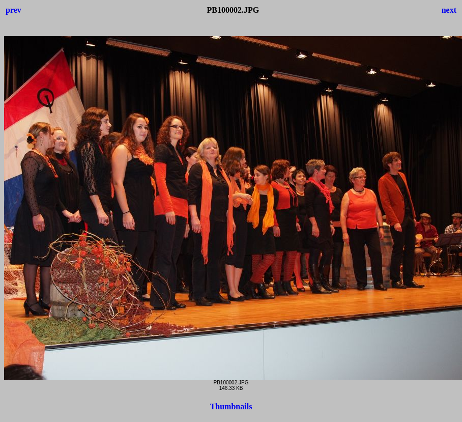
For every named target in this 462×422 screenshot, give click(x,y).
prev (13, 10)
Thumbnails (231, 406)
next (449, 10)
